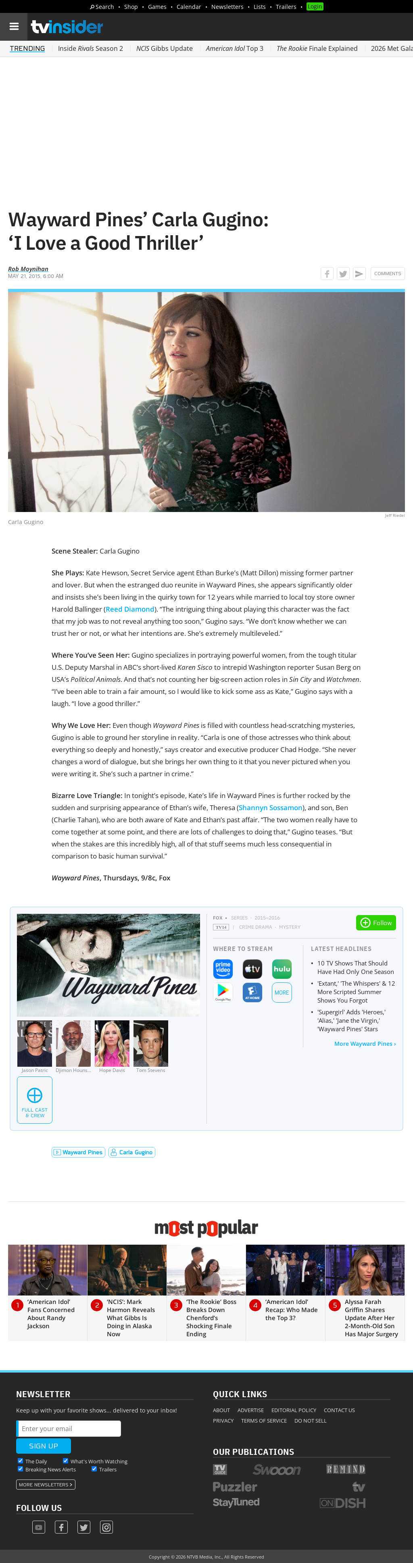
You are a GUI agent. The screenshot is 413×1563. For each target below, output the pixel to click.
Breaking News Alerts (50, 1469)
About (221, 1410)
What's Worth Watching (99, 1461)
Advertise (251, 1410)
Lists (260, 6)
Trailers (286, 6)
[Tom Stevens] (151, 1047)
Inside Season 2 (90, 48)
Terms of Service (264, 1420)
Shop (131, 6)
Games (157, 6)
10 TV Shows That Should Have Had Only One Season (355, 967)
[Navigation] (13, 26)
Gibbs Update (164, 48)
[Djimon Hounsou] (73, 1047)
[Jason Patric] (34, 1047)
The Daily (36, 1461)
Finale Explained (317, 48)
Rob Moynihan (28, 269)
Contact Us (339, 1410)
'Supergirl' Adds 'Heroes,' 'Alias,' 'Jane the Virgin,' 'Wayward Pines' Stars (351, 1020)
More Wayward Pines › (365, 1043)
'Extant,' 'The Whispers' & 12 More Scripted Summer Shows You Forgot (356, 991)
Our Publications (253, 1451)
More (282, 993)
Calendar (189, 6)
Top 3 (234, 48)
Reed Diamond (130, 609)
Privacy (223, 1420)
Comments (387, 273)
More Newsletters (44, 1485)
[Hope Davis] (112, 1047)
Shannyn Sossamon (270, 807)
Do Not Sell (310, 1420)
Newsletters (227, 6)
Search (105, 6)
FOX (218, 918)
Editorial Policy (293, 1410)
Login (315, 6)
